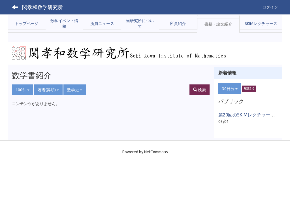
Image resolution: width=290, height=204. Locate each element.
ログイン (270, 7)
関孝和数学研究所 (42, 7)
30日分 (230, 88)
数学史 (74, 90)
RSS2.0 (249, 88)
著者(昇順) (48, 90)
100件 (22, 90)
